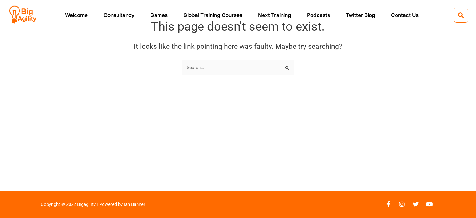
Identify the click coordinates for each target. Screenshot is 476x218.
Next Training (274, 15)
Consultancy (119, 15)
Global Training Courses (212, 15)
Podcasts (318, 15)
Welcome (76, 15)
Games (159, 15)
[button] (461, 15)
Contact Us (405, 15)
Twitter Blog (360, 15)
